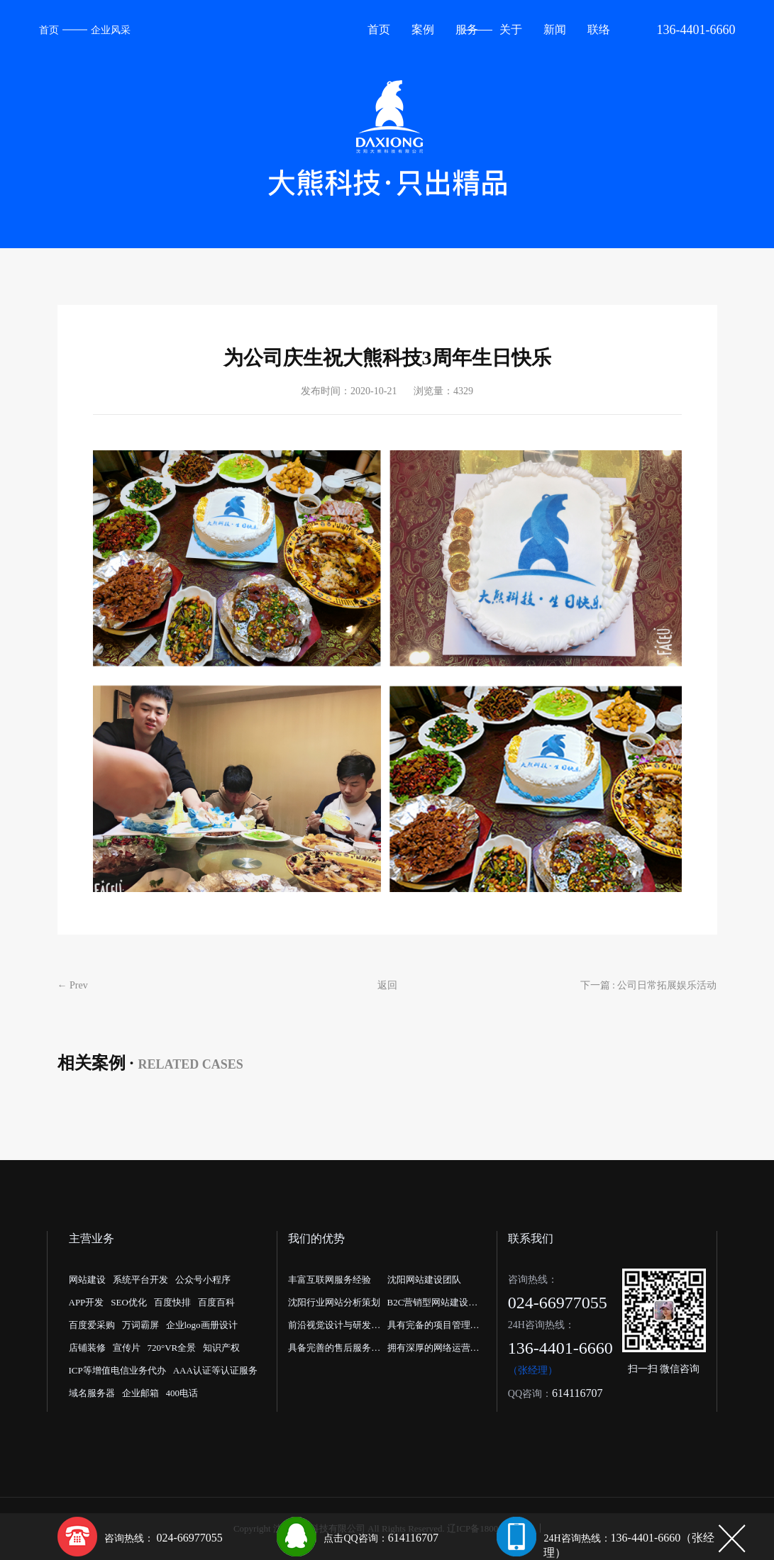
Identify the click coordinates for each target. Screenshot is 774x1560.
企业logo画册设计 (202, 1325)
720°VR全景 (172, 1347)
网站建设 (87, 1279)
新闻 (554, 29)
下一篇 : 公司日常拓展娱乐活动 (648, 985)
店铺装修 (87, 1347)
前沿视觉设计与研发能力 (334, 1328)
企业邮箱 (140, 1393)
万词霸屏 (140, 1325)
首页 (49, 30)
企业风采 (111, 30)
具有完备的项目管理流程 (433, 1328)
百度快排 (172, 1302)
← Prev (72, 985)
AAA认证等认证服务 (215, 1370)
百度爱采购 (92, 1325)
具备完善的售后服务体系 (334, 1350)
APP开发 (86, 1302)
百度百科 (216, 1302)
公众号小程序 (203, 1279)
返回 (387, 985)
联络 (598, 29)
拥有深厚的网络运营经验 (433, 1350)
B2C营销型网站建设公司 (432, 1305)
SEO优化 (129, 1302)
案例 (422, 29)
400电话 (182, 1393)
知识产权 (221, 1347)
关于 (510, 29)
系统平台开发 (140, 1279)
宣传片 (126, 1347)
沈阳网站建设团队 (424, 1279)
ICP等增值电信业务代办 (117, 1370)
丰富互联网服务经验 (329, 1279)
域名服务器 (92, 1393)
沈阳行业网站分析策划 (334, 1302)
